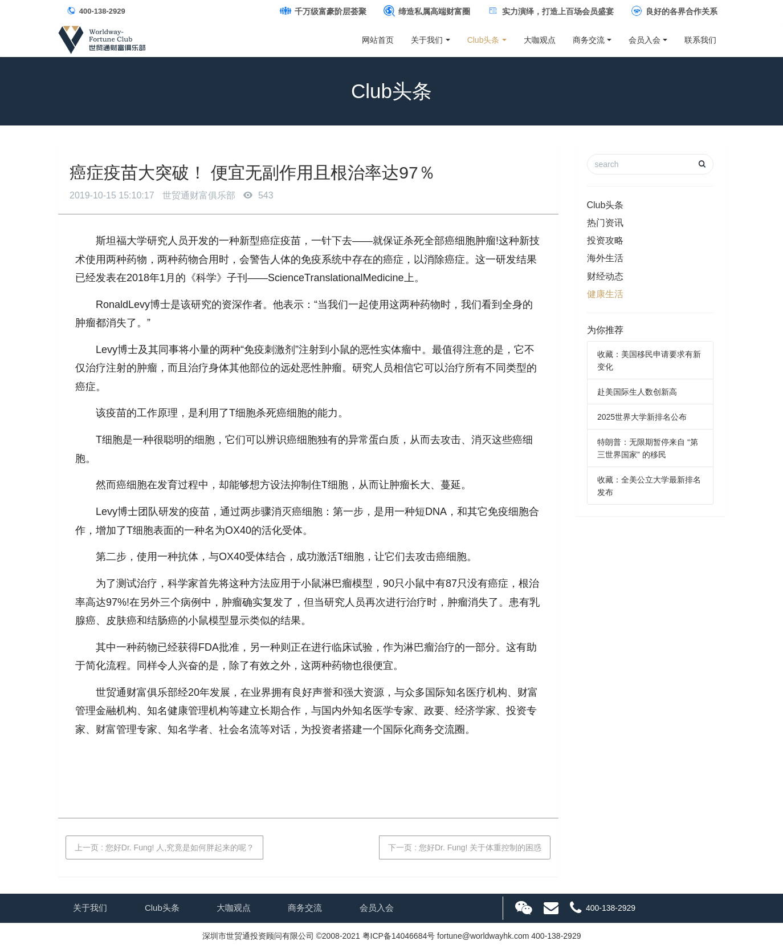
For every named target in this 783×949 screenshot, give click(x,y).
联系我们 (700, 39)
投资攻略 (605, 240)
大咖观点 (540, 39)
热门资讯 (605, 223)
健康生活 (605, 294)
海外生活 (605, 258)
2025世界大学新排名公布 (642, 416)
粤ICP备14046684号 (398, 935)
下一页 (464, 847)
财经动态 (605, 276)
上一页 (164, 847)
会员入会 (644, 39)
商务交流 (589, 39)
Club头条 (483, 39)
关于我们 (427, 39)
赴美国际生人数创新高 (637, 391)
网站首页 (378, 39)
